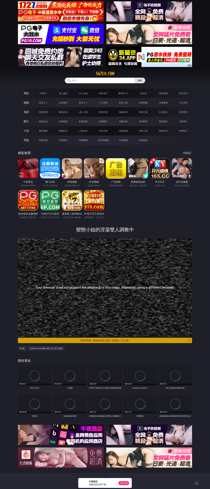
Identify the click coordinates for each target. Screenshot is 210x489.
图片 (26, 121)
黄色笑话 (163, 130)
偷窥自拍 (43, 121)
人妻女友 (83, 130)
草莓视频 (83, 140)
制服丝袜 (123, 112)
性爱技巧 (183, 130)
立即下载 (124, 483)
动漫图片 (103, 121)
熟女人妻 (123, 102)
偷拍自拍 (63, 112)
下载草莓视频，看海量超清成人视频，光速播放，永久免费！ (135, 340)
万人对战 (83, 93)
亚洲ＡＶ (43, 102)
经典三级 (143, 112)
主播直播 (163, 102)
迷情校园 (123, 130)
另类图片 (183, 121)
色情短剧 (143, 140)
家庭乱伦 (63, 130)
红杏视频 (123, 140)
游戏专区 (103, 93)
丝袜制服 (143, 102)
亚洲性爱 (43, 112)
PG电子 (43, 93)
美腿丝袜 (123, 121)
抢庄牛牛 (183, 93)
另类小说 (143, 130)
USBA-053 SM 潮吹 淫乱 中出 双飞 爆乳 (46, 348)
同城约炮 (43, 140)
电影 (26, 112)
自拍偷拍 (63, 102)
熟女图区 (163, 121)
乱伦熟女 (163, 112)
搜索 (140, 80)
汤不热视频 (103, 140)
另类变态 (183, 112)
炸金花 (143, 93)
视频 (26, 102)
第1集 (22, 348)
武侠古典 (103, 130)
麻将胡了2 (123, 93)
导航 (26, 140)
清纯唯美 (143, 121)
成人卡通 (83, 112)
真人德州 (63, 93)
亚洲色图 (63, 121)
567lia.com (105, 73)
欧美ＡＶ (83, 102)
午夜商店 (63, 140)
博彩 (26, 93)
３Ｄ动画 (103, 102)
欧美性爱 (103, 112)
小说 (26, 131)
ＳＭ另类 (183, 102)
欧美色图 (83, 121)
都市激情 (43, 130)
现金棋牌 (163, 93)
